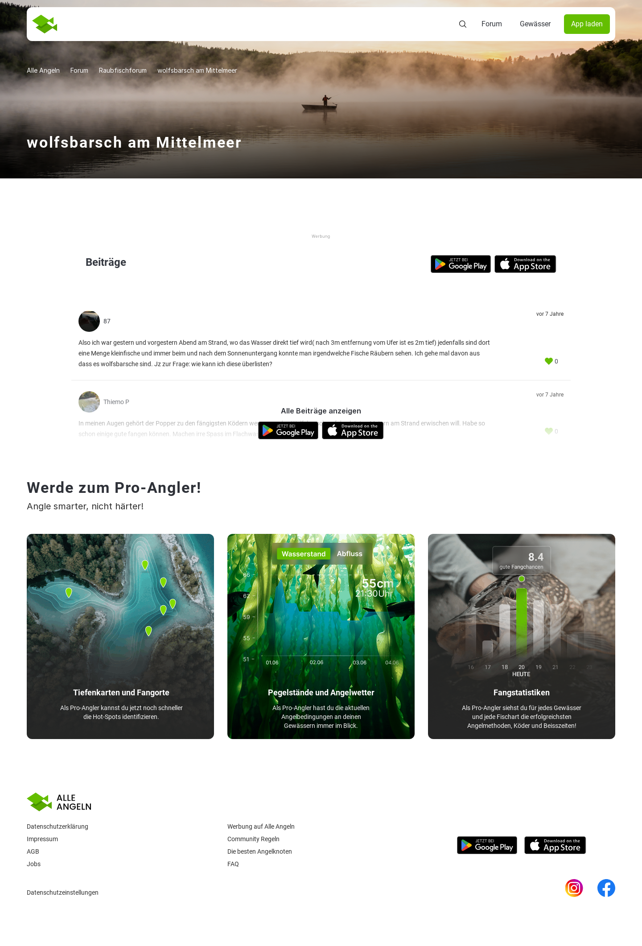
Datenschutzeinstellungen (63, 892)
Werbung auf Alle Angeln (261, 826)
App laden (587, 24)
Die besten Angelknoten (259, 851)
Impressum (42, 839)
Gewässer (535, 24)
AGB (33, 851)
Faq (233, 864)
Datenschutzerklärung (57, 826)
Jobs (34, 864)
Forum (492, 24)
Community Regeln (253, 839)
